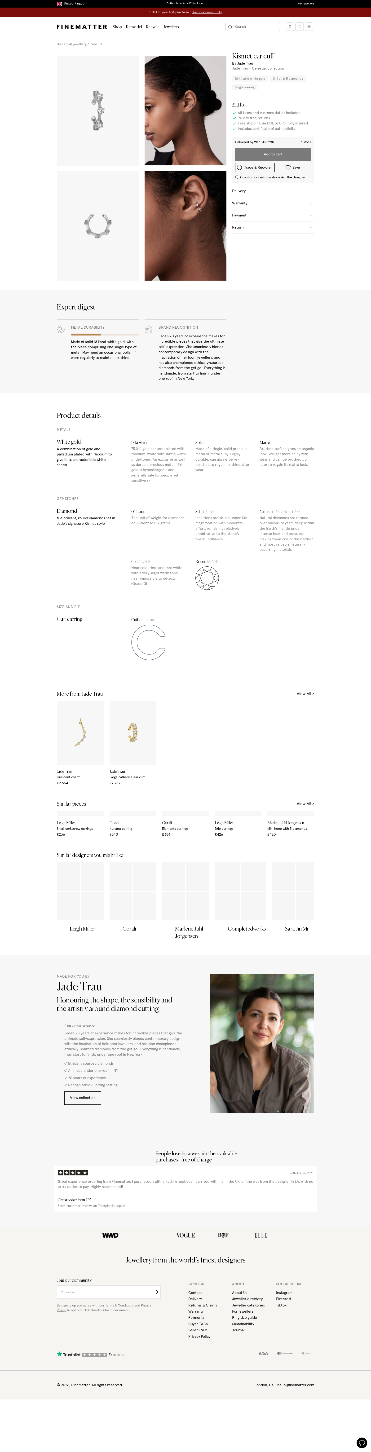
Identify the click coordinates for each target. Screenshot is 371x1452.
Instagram (284, 1355)
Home (61, 44)
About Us (239, 1355)
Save (293, 167)
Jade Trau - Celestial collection (258, 68)
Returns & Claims (202, 1368)
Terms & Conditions (119, 1368)
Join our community (207, 12)
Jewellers (171, 27)
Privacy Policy (199, 1399)
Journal (238, 1393)
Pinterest (284, 1362)
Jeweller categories (248, 1368)
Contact (195, 1355)
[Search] (252, 26)
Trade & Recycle (254, 167)
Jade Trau (97, 44)
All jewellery (77, 44)
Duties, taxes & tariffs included (185, 3)
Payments (196, 1380)
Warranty (195, 1374)
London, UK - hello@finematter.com (284, 1447)
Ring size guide (244, 1380)
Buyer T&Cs (198, 1386)
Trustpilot (118, 1268)
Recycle (152, 27)
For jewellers (306, 3)
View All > (305, 694)
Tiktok (281, 1368)
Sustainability (243, 1386)
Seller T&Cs (198, 1393)
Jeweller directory (247, 1362)
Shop (117, 27)
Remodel (134, 27)
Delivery (195, 1362)
